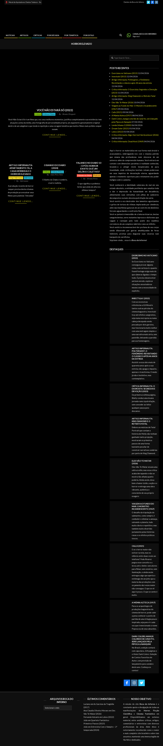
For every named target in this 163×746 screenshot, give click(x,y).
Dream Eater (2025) (120, 128)
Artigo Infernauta (16, 178)
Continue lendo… (55, 135)
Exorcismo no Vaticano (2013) (125, 73)
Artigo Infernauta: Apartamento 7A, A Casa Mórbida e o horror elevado (21, 169)
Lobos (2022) (117, 132)
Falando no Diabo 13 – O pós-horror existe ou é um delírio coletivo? (88, 167)
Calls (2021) (117, 112)
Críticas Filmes (49, 114)
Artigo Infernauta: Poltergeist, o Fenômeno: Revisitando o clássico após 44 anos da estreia (144, 353)
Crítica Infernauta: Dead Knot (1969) (128, 141)
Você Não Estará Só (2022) (55, 110)
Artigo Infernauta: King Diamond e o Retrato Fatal (133, 96)
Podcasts (96, 175)
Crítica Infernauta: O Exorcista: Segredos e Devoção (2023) (143, 388)
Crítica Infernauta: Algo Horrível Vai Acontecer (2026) (135, 135)
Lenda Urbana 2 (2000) (121, 125)
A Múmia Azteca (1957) (122, 115)
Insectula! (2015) (119, 76)
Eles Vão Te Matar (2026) (123, 102)
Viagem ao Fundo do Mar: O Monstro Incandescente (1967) (143, 506)
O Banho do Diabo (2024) (55, 167)
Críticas (38, 114)
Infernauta (28, 178)
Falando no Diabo (84, 175)
